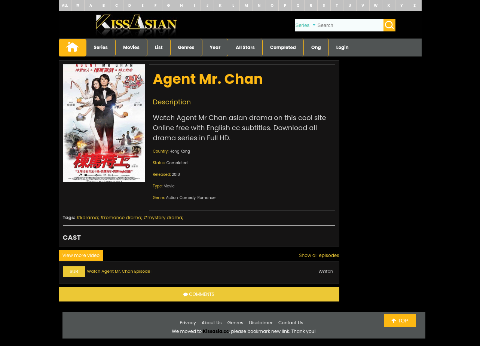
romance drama (122, 217)
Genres (186, 47)
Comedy (188, 197)
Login (342, 47)
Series (101, 47)
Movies (131, 47)
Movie (168, 186)
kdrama (89, 217)
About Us (212, 322)
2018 (176, 174)
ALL (65, 5)
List (159, 47)
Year (215, 47)
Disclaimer (261, 322)
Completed (283, 47)
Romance (206, 197)
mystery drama (164, 217)
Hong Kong (179, 151)
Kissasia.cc (216, 331)
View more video (81, 255)
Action (172, 197)
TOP (399, 321)
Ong (316, 47)
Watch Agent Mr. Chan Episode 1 (120, 271)
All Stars (245, 47)
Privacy (188, 322)
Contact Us (290, 322)
